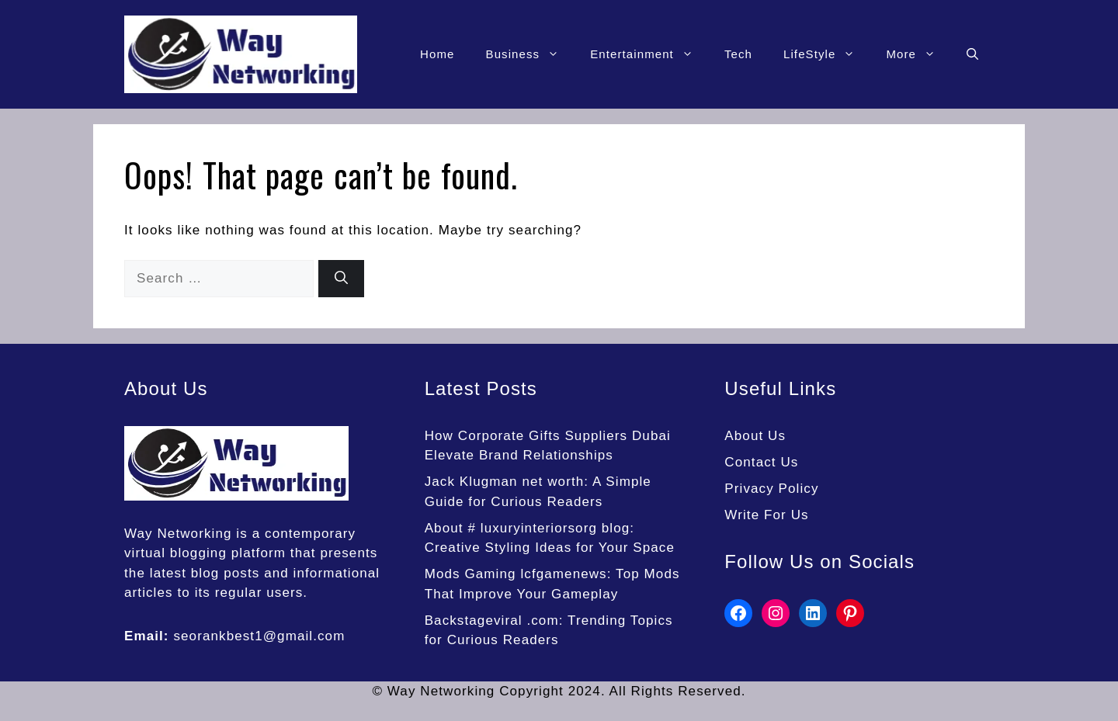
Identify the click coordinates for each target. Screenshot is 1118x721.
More (918, 54)
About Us (755, 435)
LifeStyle (826, 54)
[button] (972, 54)
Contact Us (761, 462)
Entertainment (649, 54)
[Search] (341, 278)
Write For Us (766, 515)
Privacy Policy (771, 488)
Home (437, 54)
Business (530, 54)
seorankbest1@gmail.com (259, 636)
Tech (738, 54)
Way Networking (178, 533)
